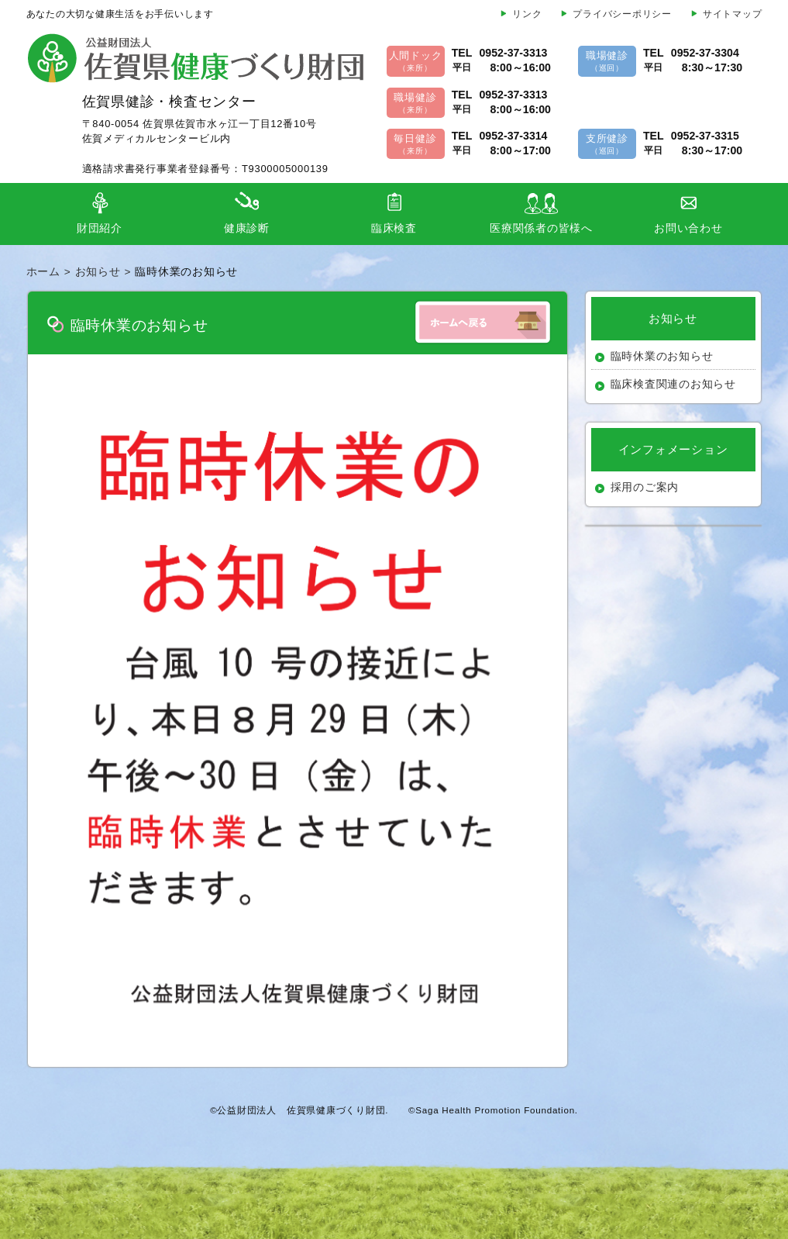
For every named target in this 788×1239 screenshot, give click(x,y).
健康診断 (247, 228)
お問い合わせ (688, 228)
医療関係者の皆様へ (541, 228)
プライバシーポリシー (622, 14)
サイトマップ (732, 14)
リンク (527, 14)
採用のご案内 (645, 487)
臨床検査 (394, 228)
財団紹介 (99, 228)
